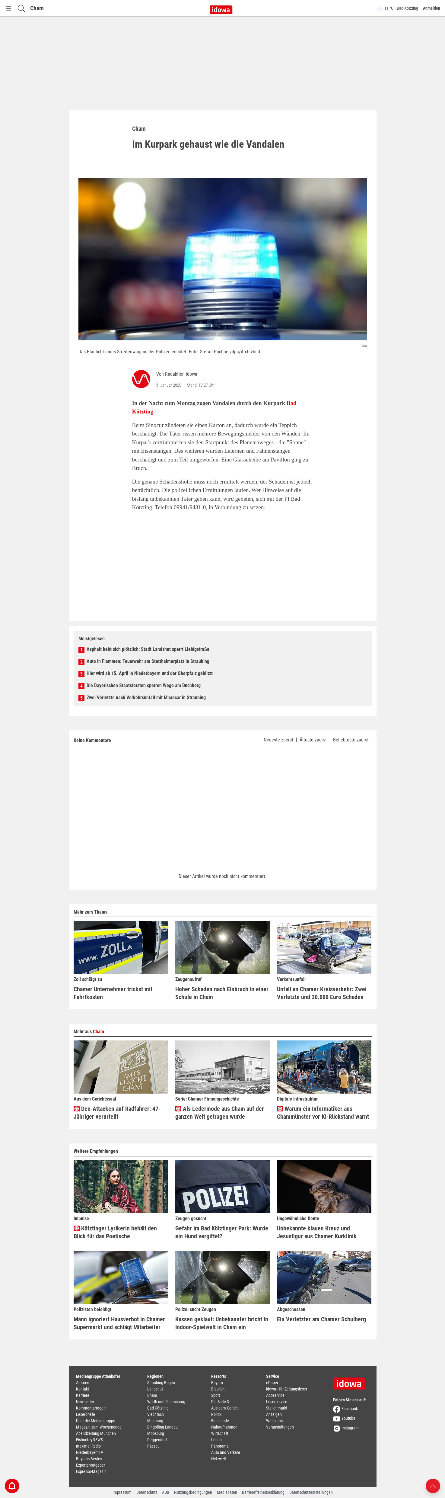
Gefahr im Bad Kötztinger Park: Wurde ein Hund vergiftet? (221, 1232)
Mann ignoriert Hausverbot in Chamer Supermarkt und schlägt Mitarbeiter (119, 1323)
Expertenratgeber (90, 1465)
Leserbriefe (85, 1414)
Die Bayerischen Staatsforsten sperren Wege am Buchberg (144, 685)
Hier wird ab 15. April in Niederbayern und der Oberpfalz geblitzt (150, 673)
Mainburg (155, 1420)
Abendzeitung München (96, 1433)
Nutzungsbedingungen (193, 1492)
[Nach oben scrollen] (433, 1485)
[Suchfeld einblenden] (21, 8)
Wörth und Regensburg (166, 1401)
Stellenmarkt (276, 1408)
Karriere (82, 1395)
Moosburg (155, 1433)
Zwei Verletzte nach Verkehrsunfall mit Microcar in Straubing (146, 697)
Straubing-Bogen (161, 1382)
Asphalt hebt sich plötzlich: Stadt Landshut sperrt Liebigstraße (148, 649)
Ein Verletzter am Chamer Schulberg (321, 1319)
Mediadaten (227, 1492)
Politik (216, 1414)
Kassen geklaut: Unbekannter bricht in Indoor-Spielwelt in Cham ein (221, 1323)
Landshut (155, 1389)
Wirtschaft (219, 1433)
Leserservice (276, 1401)
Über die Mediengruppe (95, 1420)
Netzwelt (218, 1458)
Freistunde (220, 1420)
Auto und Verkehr (225, 1452)
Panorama (220, 1446)
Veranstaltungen (280, 1427)
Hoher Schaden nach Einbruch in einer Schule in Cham (222, 993)
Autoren (82, 1382)
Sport (215, 1395)
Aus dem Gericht (225, 1408)
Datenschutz (146, 1492)
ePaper (272, 1382)
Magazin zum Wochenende (99, 1427)
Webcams (274, 1420)
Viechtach (155, 1414)
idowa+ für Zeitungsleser (286, 1389)
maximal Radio (88, 1446)
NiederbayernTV (89, 1452)
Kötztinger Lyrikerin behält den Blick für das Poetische (115, 1232)
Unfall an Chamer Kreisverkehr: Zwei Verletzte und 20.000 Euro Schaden (322, 993)
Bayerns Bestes (89, 1458)
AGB (165, 1492)
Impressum (122, 1492)
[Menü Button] (9, 8)
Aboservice (275, 1395)
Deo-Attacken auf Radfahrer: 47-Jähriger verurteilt (117, 1112)
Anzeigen (274, 1414)
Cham (37, 8)
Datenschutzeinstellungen (311, 1492)
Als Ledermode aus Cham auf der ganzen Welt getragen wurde (219, 1112)
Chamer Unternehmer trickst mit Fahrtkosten (113, 993)
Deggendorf (157, 1439)
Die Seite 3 (220, 1401)
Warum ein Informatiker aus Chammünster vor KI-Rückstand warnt (323, 1112)
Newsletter (85, 1401)
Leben (216, 1439)
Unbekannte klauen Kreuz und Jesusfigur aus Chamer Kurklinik (317, 1232)
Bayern (217, 1382)
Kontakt (82, 1389)
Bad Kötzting (158, 1408)
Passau (153, 1446)
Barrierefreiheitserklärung (263, 1492)
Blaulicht (218, 1389)
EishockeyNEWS (89, 1439)
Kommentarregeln (91, 1408)
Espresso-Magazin (91, 1471)
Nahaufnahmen (224, 1427)
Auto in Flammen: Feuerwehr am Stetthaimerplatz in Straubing (148, 661)
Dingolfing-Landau (162, 1427)
